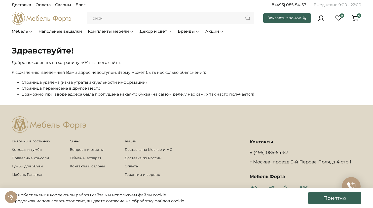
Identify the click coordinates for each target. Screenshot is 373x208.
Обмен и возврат (85, 158)
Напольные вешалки (60, 31)
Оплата (43, 4)
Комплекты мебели (111, 31)
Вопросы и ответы (87, 149)
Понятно (334, 198)
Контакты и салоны (87, 166)
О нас (75, 141)
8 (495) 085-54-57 (289, 4)
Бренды (188, 31)
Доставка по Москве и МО (149, 149)
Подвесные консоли (30, 158)
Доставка (21, 4)
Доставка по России (143, 158)
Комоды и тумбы (27, 149)
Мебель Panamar (27, 174)
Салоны (63, 4)
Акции (214, 31)
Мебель (22, 31)
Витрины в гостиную (31, 141)
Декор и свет (156, 31)
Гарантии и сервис (142, 174)
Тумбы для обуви (27, 166)
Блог (80, 4)
